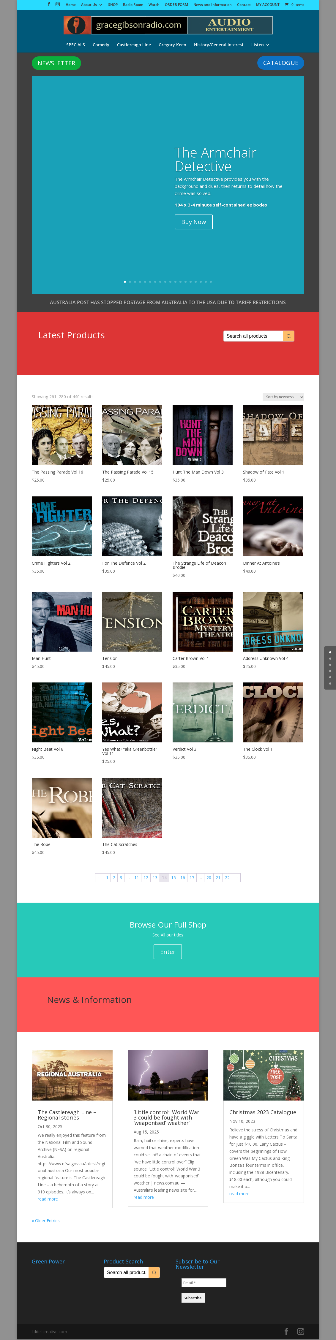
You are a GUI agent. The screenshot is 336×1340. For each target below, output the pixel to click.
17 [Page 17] (192, 878)
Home (71, 5)
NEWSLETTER (56, 64)
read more (48, 1199)
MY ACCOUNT (268, 5)
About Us (89, 5)
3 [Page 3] (121, 878)
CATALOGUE (280, 63)
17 (206, 282)
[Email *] (204, 1283)
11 (175, 282)
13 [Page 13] (155, 878)
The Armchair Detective (216, 160)
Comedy (101, 44)
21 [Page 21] (218, 878)
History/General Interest (219, 44)
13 (185, 282)
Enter (168, 952)
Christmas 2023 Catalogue (262, 1112)
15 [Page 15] (173, 878)
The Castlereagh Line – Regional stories (67, 1115)
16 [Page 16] (182, 878)
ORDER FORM (176, 5)
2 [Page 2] (114, 878)
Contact (244, 5)
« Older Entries (46, 1221)
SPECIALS (75, 44)
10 (170, 282)
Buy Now (193, 222)
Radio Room (133, 5)
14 (191, 282)
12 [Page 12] (145, 878)
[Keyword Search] (253, 336)
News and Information (212, 5)
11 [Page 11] (136, 878)
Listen (257, 44)
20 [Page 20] (208, 878)
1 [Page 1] (107, 878)
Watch (154, 5)
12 (180, 282)
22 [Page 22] (227, 878)
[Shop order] (283, 398)
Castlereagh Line (134, 44)
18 (211, 282)
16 (201, 282)
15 (196, 282)
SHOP (113, 5)
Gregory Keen (172, 44)
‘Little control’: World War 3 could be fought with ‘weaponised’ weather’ (166, 1118)
